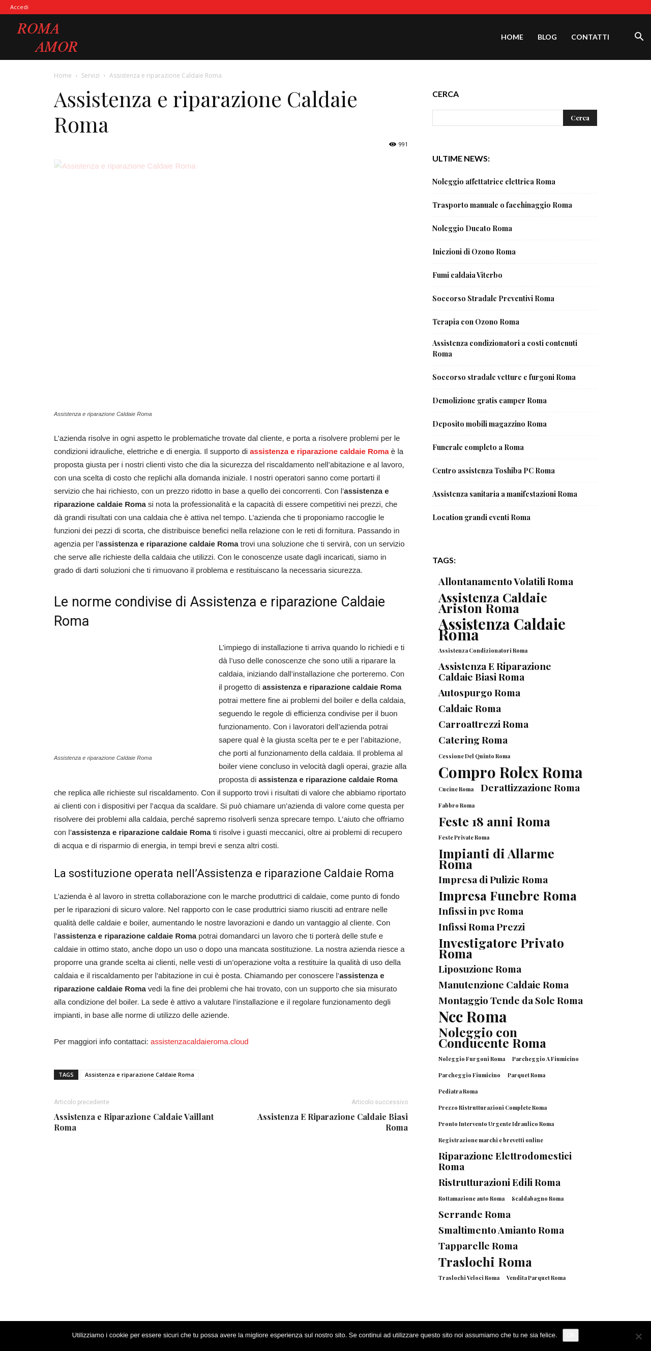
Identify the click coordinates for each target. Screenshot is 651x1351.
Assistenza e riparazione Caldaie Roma (139, 1074)
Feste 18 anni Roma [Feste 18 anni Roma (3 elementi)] (494, 821)
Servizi (90, 75)
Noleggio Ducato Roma (472, 228)
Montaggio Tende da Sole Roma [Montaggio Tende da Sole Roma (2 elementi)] (510, 1000)
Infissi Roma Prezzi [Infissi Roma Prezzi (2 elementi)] (481, 926)
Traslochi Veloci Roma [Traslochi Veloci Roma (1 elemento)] (468, 1277)
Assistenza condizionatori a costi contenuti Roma (504, 348)
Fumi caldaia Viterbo (467, 275)
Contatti (590, 37)
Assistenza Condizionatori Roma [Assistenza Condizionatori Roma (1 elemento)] (482, 650)
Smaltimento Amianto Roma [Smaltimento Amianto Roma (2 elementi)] (501, 1230)
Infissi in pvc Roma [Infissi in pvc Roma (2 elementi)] (480, 911)
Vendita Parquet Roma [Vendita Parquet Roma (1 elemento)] (536, 1277)
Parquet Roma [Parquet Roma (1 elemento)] (526, 1075)
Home (512, 37)
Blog (547, 37)
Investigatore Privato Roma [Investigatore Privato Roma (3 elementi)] (501, 947)
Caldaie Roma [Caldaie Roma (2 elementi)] (469, 708)
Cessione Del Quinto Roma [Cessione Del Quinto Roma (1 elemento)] (474, 756)
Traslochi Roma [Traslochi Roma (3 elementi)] (485, 1261)
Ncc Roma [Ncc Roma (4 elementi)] (472, 1016)
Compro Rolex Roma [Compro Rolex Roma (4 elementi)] (510, 771)
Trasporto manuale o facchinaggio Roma (502, 205)
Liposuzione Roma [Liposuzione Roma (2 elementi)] (479, 968)
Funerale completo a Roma (478, 447)
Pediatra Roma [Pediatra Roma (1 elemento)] (458, 1091)
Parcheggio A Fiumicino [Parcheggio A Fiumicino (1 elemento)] (545, 1059)
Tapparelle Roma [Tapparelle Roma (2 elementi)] (478, 1245)
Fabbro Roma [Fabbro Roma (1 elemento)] (456, 805)
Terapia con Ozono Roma (475, 322)
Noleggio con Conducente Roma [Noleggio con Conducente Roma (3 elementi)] (492, 1037)
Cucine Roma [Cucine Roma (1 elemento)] (456, 789)
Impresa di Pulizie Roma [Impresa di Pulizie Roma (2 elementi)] (493, 879)
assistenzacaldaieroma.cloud (200, 1041)
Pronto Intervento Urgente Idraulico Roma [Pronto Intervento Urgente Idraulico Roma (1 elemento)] (496, 1124)
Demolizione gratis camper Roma (489, 400)
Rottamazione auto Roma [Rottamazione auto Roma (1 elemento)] (471, 1198)
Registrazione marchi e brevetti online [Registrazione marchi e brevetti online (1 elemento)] (490, 1140)
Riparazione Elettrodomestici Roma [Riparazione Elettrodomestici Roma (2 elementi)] (505, 1161)
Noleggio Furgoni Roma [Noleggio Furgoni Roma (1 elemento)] (471, 1059)
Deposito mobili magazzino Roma (489, 424)
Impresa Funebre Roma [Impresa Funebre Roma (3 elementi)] (507, 895)
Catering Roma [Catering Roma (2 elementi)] (473, 739)
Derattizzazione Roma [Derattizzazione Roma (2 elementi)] (530, 787)
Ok (571, 1335)
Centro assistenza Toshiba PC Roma (493, 470)
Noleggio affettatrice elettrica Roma (493, 181)
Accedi (19, 7)
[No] (638, 1336)
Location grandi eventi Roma (481, 517)
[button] (639, 38)
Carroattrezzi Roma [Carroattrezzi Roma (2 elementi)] (483, 724)
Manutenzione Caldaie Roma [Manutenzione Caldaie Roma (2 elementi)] (503, 984)
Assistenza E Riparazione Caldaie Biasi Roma (332, 1122)
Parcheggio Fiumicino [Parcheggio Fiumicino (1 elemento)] (469, 1075)
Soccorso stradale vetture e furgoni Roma (504, 377)
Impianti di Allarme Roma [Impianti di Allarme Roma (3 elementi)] (496, 858)
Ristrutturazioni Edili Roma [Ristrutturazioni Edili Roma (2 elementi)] (499, 1182)
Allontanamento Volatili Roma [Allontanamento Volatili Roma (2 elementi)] (505, 581)
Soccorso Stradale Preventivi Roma (493, 298)
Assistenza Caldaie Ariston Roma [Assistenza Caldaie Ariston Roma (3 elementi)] (492, 602)
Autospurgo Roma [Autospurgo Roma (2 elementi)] (479, 692)
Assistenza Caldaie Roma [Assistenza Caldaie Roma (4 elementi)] (502, 628)
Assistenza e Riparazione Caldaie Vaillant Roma (134, 1122)
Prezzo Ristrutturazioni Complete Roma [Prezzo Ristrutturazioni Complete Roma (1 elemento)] (492, 1107)
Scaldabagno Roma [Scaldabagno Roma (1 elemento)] (538, 1198)
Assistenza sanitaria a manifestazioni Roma (504, 494)
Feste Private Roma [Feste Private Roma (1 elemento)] (463, 837)
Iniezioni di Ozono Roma (474, 251)
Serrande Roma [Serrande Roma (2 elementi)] (474, 1214)
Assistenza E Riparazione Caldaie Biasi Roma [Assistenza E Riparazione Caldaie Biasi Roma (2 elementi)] (494, 671)
